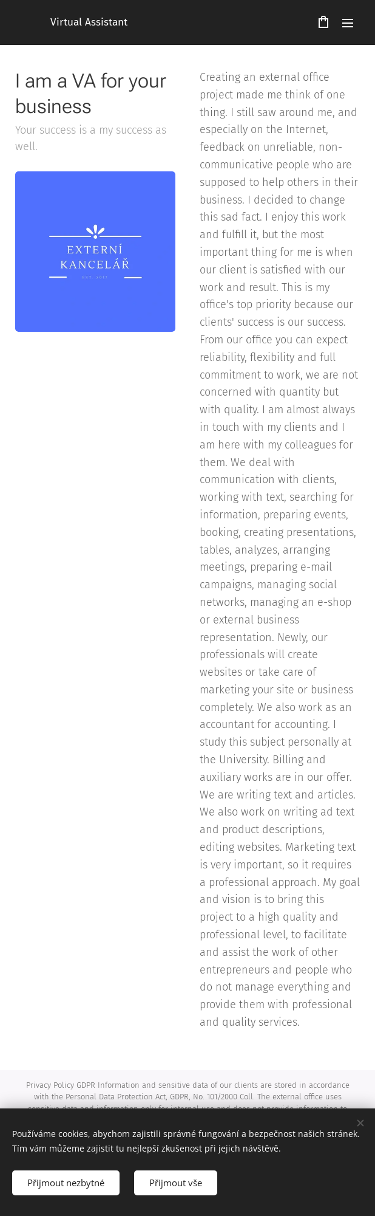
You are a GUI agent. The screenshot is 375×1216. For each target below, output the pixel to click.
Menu (347, 23)
